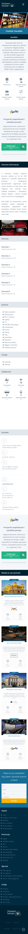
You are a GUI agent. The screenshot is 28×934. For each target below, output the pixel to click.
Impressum (16, 922)
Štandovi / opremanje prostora (12, 897)
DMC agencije (7, 870)
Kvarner (5, 847)
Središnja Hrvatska (8, 841)
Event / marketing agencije (11, 878)
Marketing (7, 929)
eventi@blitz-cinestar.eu (11, 467)
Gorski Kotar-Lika (8, 857)
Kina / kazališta (7, 823)
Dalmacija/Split (7, 852)
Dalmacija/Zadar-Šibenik (10, 849)
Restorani (5, 820)
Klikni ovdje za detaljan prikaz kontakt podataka (14, 154)
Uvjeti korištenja (17, 929)
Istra (4, 844)
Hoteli (4, 815)
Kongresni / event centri (10, 818)
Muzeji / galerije (7, 826)
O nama (8, 922)
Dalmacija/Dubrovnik (9, 855)
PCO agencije (7, 873)
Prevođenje (6, 899)
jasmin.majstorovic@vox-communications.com (10, 508)
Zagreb (5, 839)
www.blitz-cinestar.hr (11, 469)
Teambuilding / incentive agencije (12, 876)
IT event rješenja (7, 894)
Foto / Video (6, 902)
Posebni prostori (7, 828)
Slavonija (5, 860)
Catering (5, 889)
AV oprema (6, 891)
